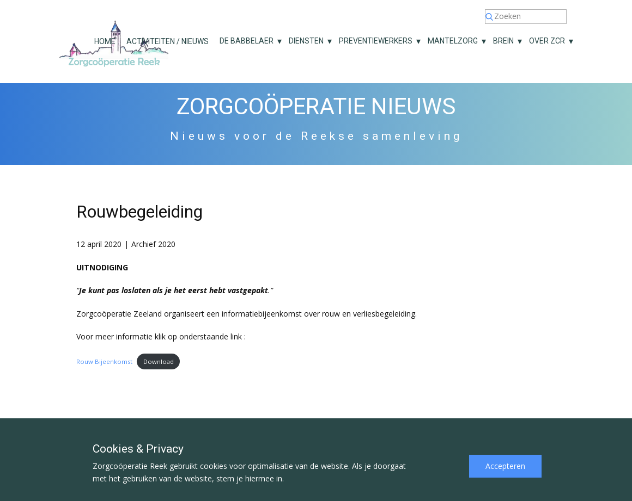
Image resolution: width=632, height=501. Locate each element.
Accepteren (505, 466)
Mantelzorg (453, 40)
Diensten (306, 40)
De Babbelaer (247, 40)
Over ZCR (547, 40)
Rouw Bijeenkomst (104, 361)
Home (105, 41)
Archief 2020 (153, 244)
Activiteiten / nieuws (167, 41)
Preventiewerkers (375, 40)
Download (158, 361)
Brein (503, 40)
